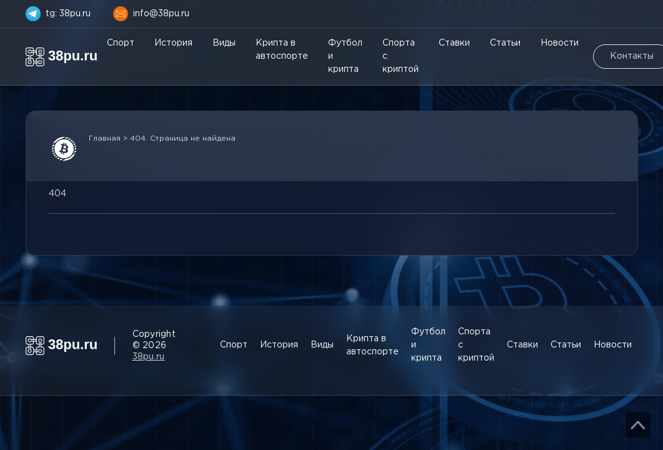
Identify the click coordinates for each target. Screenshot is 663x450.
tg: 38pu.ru (68, 14)
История (173, 43)
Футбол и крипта (345, 56)
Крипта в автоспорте (282, 49)
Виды (224, 43)
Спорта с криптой (400, 56)
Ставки (454, 43)
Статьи (505, 43)
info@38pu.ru (161, 14)
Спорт (120, 43)
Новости (560, 43)
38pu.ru (148, 357)
